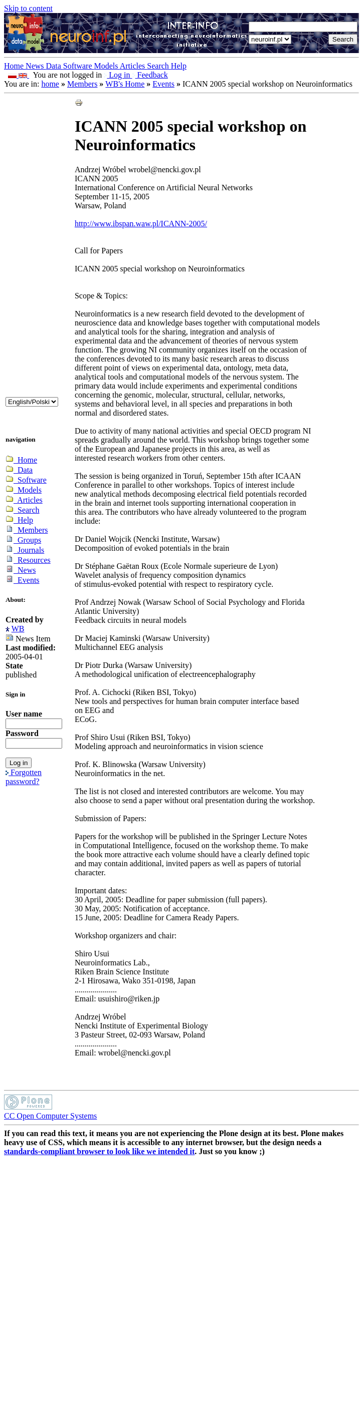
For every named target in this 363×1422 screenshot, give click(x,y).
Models (107, 66)
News (36, 66)
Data (54, 66)
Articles (133, 66)
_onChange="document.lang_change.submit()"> (32, 402)
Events (163, 84)
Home (15, 66)
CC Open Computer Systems (50, 1116)
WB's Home (124, 84)
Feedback (150, 75)
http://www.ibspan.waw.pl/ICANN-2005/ (141, 223)
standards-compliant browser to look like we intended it (99, 1151)
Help (179, 66)
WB (18, 628)
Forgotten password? (24, 777)
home (50, 84)
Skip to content (28, 8)
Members (82, 84)
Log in (118, 75)
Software (78, 66)
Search (159, 66)
